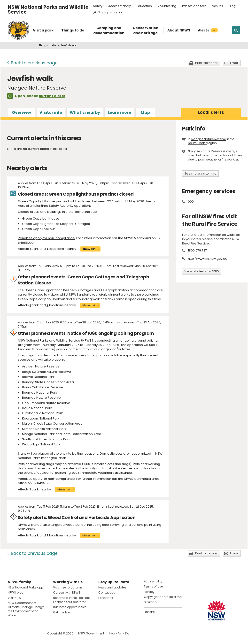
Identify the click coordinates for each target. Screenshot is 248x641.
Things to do (47, 45)
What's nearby (85, 112)
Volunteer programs (68, 587)
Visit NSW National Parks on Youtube (33, 633)
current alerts (52, 95)
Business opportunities (69, 607)
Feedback (105, 598)
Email (234, 63)
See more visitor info (200, 173)
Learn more (119, 112)
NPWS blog (15, 592)
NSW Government (91, 633)
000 (191, 201)
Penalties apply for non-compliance (46, 238)
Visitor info (50, 112)
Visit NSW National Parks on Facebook (12, 633)
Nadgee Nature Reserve (208, 139)
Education (144, 6)
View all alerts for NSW (201, 271)
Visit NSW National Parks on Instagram (22, 633)
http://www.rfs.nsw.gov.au (207, 259)
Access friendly (119, 6)
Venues (217, 6)
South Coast (197, 143)
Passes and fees (194, 6)
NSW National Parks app (25, 587)
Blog (232, 6)
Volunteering (167, 6)
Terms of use (153, 586)
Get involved (62, 612)
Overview (21, 112)
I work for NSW (119, 633)
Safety (97, 6)
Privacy (149, 592)
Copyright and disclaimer (163, 597)
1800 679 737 (197, 250)
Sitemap (150, 602)
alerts (211, 112)
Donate (149, 612)
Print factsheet (206, 63)
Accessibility (153, 581)
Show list (89, 249)
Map (145, 112)
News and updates (112, 587)
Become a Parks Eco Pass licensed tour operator (72, 600)
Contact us (106, 592)
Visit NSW (14, 598)
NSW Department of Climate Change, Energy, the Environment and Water (26, 609)
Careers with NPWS (66, 592)
